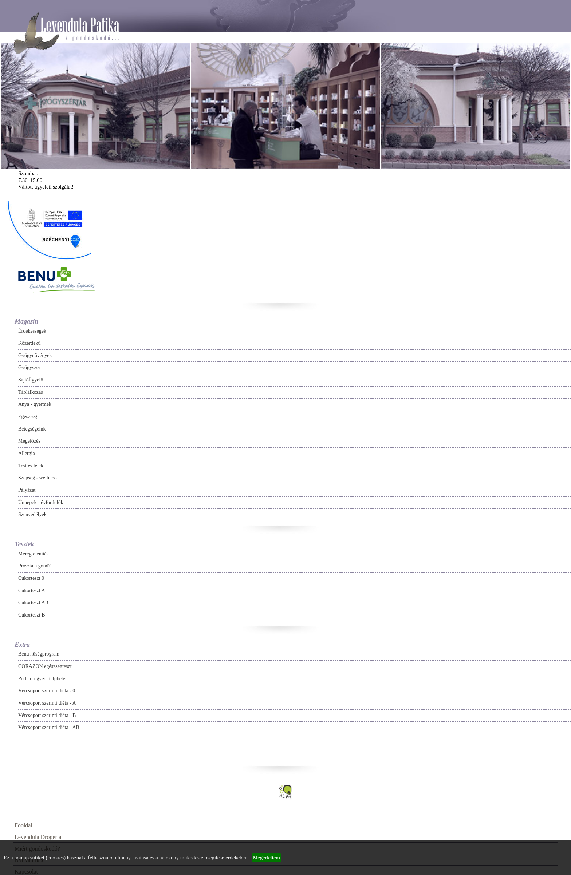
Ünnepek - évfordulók (40, 502)
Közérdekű (29, 343)
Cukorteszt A (31, 590)
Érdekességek (32, 331)
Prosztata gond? (34, 566)
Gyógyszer (29, 367)
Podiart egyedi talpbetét (42, 678)
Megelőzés (29, 441)
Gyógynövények (35, 355)
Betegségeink (32, 429)
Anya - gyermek (34, 404)
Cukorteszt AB (33, 602)
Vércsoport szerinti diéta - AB (48, 727)
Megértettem (266, 857)
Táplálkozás (30, 392)
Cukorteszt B (31, 615)
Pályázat (26, 490)
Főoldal (23, 825)
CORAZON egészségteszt (45, 666)
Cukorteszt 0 (31, 578)
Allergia (26, 453)
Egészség (27, 416)
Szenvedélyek (32, 514)
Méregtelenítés (33, 554)
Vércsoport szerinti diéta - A (47, 703)
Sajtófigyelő (30, 380)
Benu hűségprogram (38, 654)
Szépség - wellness (37, 477)
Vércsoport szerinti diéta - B (47, 715)
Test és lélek (30, 465)
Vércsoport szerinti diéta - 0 (46, 690)
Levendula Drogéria (38, 837)
